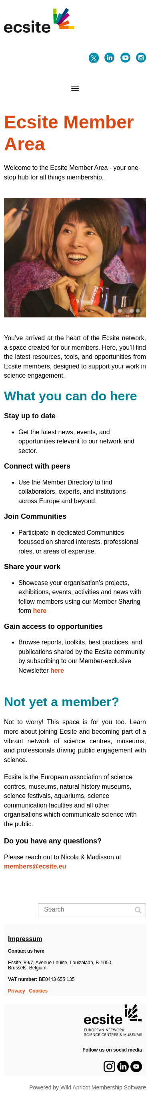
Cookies (38, 991)
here (39, 610)
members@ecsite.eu (36, 866)
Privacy (16, 991)
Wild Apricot (75, 1087)
